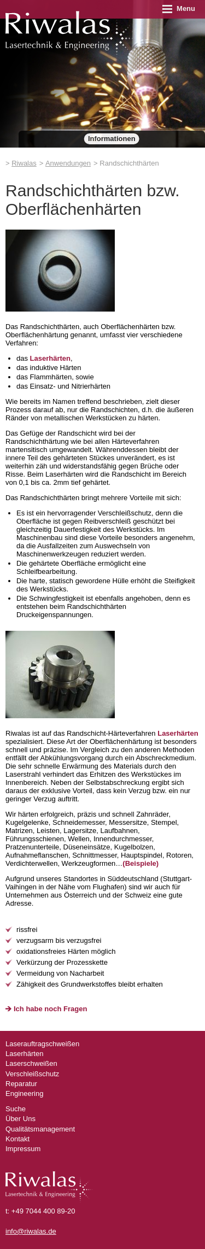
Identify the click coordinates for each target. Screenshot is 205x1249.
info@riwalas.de (30, 1231)
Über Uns (20, 1119)
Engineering (24, 1093)
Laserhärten (50, 358)
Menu (178, 8)
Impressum (22, 1149)
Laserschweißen (31, 1063)
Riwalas (24, 163)
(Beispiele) (140, 863)
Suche (15, 1109)
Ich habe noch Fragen (50, 1009)
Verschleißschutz (32, 1074)
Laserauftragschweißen (42, 1044)
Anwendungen (68, 163)
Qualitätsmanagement (40, 1129)
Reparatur (21, 1084)
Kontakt (17, 1139)
